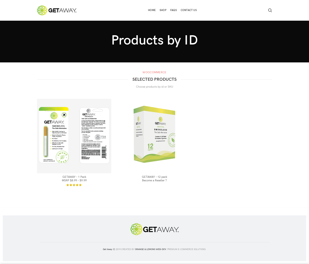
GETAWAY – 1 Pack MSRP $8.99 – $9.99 (74, 178)
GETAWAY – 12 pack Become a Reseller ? (154, 178)
